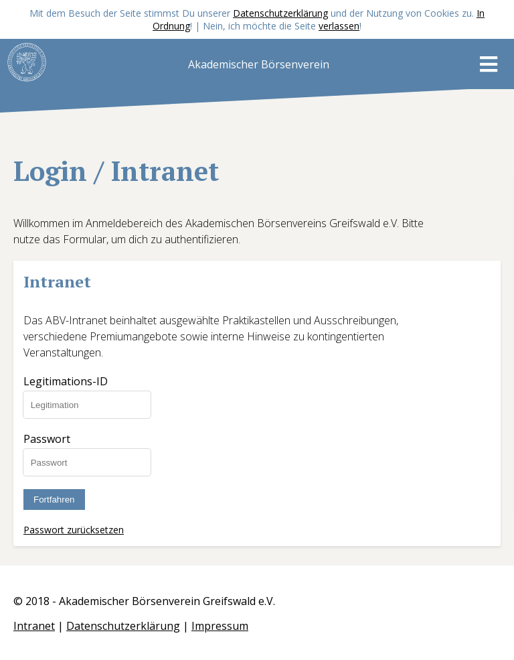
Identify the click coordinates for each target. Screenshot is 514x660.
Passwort (46, 439)
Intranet (34, 625)
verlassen (339, 25)
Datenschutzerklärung (280, 13)
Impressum (219, 625)
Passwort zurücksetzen (73, 529)
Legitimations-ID (65, 381)
